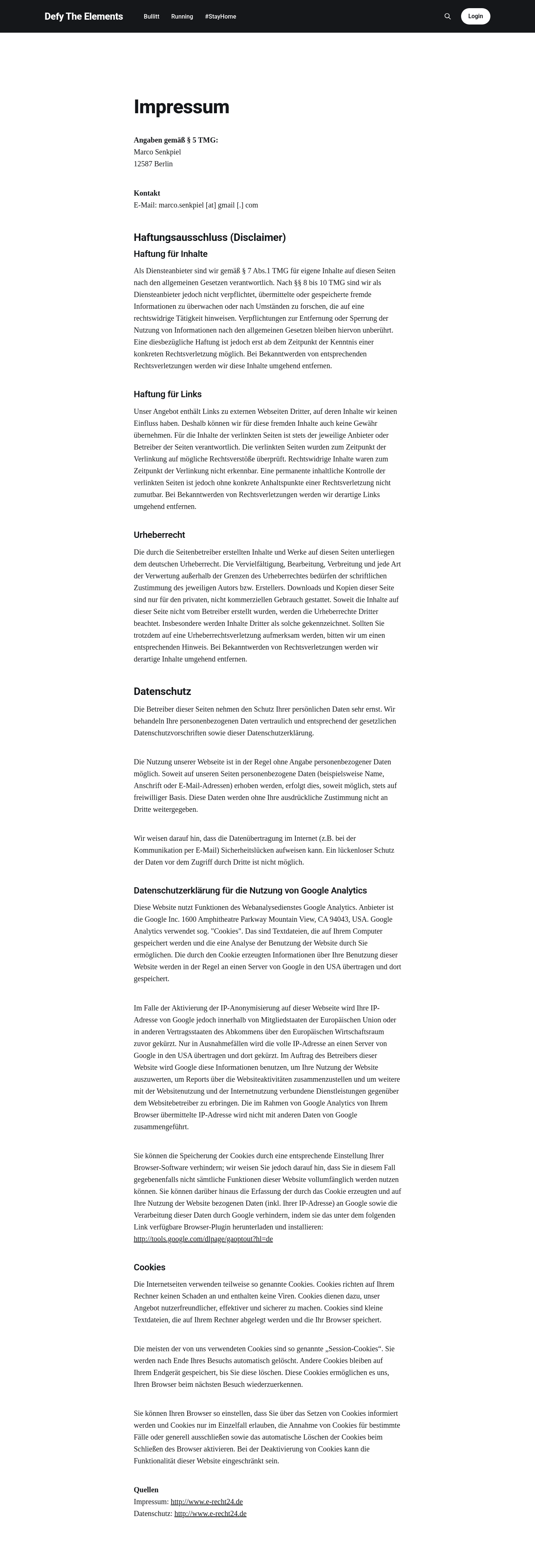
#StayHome (220, 16)
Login (475, 16)
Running (182, 16)
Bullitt (151, 16)
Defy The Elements (84, 16)
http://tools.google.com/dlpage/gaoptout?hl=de (203, 1239)
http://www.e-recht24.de (207, 1501)
